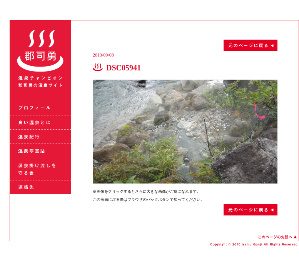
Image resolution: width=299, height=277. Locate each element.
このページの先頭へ (277, 237)
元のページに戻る (185, 45)
